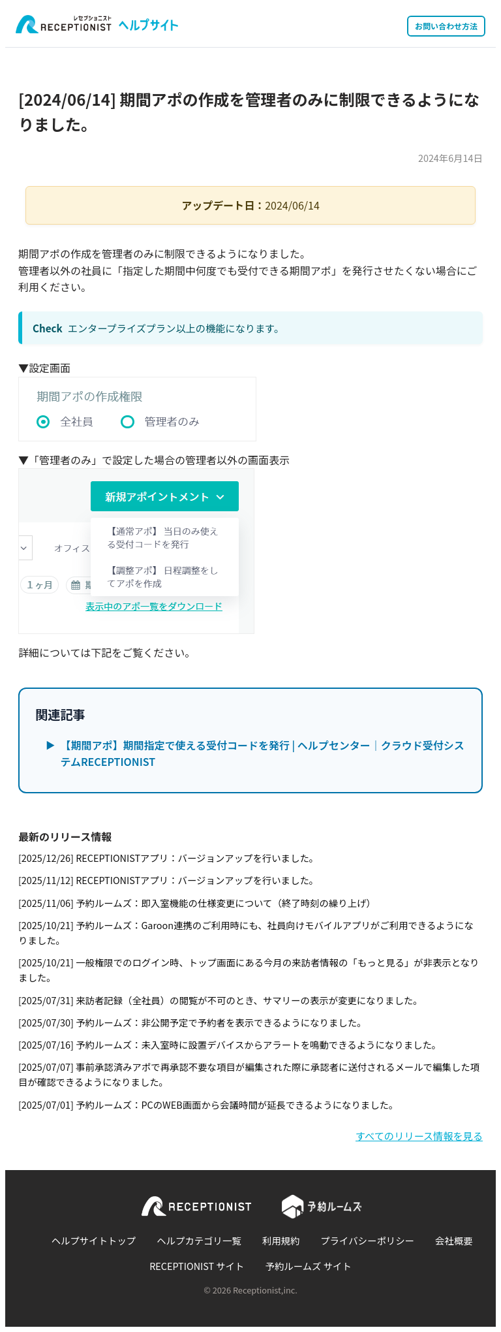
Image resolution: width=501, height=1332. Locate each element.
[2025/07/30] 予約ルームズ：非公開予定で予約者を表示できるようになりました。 (192, 1022)
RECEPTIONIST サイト (196, 1266)
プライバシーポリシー (367, 1240)
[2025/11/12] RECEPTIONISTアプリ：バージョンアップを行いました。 (168, 880)
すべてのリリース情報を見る (419, 1135)
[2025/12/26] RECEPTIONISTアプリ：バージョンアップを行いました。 (168, 857)
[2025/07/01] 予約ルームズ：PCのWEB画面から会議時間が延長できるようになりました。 (208, 1104)
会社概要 (454, 1240)
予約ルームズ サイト (309, 1266)
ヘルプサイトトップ (94, 1240)
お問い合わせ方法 (446, 25)
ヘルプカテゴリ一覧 (199, 1240)
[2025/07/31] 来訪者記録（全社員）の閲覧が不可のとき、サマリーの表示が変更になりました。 (220, 1000)
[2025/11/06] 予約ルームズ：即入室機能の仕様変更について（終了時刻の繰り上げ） (197, 903)
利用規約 (281, 1240)
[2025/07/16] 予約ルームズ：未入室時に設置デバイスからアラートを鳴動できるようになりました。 (229, 1044)
